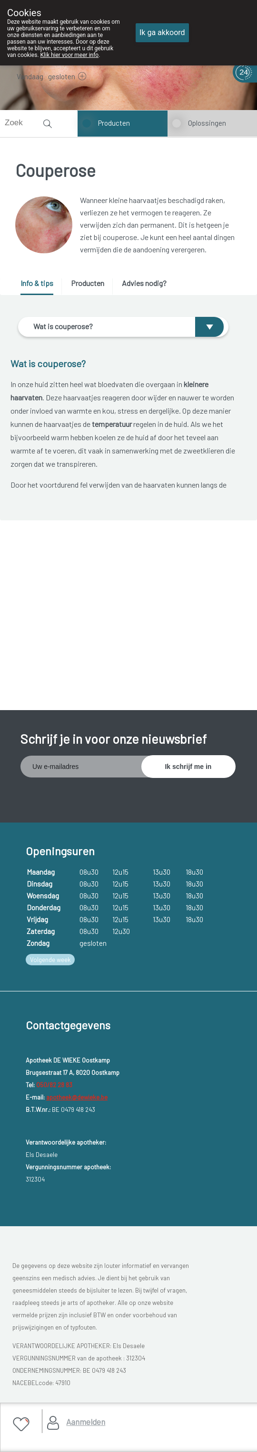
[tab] (40, 286)
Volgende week (50, 959)
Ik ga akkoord (162, 32)
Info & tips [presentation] (36, 282)
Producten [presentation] (87, 282)
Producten (114, 123)
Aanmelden (85, 1421)
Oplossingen (207, 123)
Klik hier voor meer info (69, 55)
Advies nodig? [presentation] (144, 282)
